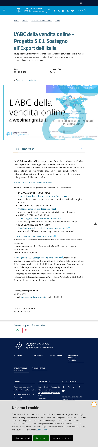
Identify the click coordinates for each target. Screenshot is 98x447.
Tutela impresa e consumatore (20, 369)
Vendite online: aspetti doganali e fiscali (38, 209)
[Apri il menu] (4, 10)
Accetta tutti (41, 438)
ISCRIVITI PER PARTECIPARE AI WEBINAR (35, 236)
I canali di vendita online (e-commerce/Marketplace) (44, 196)
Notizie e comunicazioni (42, 20)
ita (82, 3)
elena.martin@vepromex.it (34, 297)
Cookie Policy (42, 429)
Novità (25, 20)
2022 (57, 20)
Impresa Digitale (38, 368)
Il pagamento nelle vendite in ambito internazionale (44, 228)
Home (16, 20)
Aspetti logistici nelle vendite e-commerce (39, 218)
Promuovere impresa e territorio (73, 357)
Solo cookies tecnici (22, 438)
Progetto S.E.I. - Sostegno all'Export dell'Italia (40, 257)
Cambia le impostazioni (61, 438)
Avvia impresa (37, 355)
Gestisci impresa (56, 355)
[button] (85, 10)
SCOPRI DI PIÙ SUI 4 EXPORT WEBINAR (34, 182)
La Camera (18, 355)
